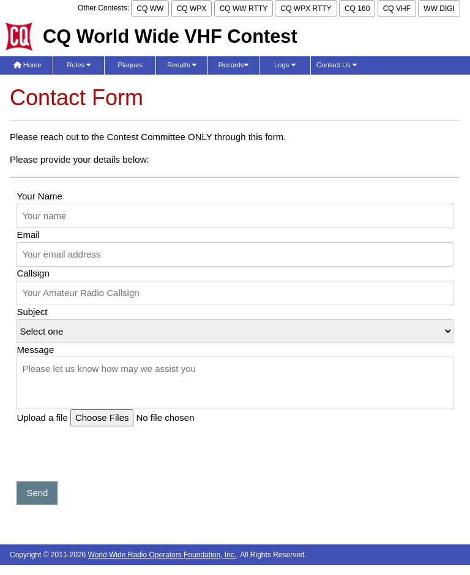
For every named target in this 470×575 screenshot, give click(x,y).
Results (181, 65)
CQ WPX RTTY (305, 8)
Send (37, 493)
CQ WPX (192, 8)
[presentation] (110, 457)
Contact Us (336, 65)
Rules (79, 65)
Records (233, 65)
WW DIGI (439, 8)
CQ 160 (357, 8)
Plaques (130, 65)
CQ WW (149, 8)
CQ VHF (397, 8)
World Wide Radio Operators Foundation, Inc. (162, 555)
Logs (285, 65)
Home (27, 65)
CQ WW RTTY (243, 8)
